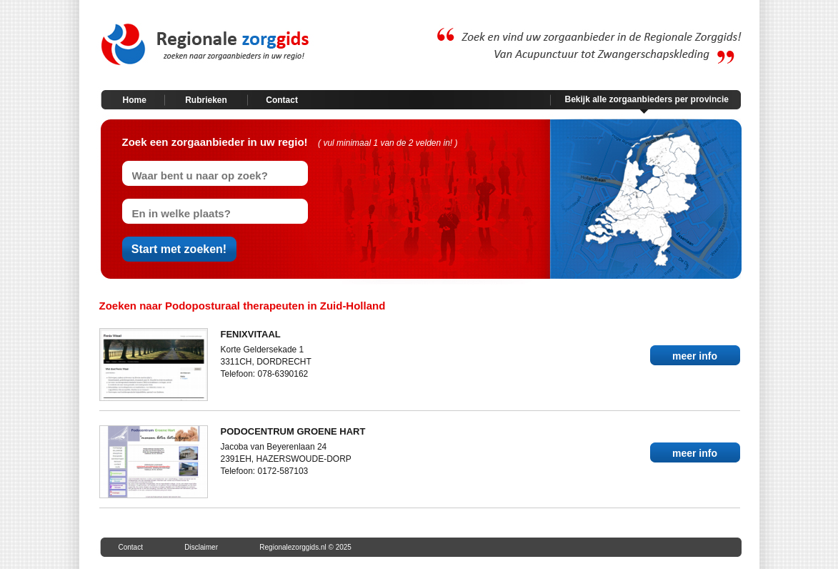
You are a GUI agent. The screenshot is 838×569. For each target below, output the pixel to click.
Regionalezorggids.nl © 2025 (305, 547)
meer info (694, 356)
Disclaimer (201, 547)
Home (134, 100)
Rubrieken (206, 100)
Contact (282, 100)
